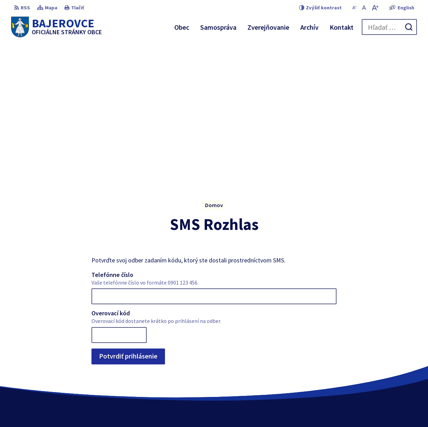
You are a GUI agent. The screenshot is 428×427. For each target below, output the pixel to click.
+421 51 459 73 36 (389, 361)
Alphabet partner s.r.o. (224, 408)
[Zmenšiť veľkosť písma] (354, 7)
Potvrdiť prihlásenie (128, 215)
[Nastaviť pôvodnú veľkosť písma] (364, 7)
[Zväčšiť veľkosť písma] (375, 7)
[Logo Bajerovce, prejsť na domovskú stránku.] (56, 27)
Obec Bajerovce (314, 408)
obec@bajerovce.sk (393, 369)
